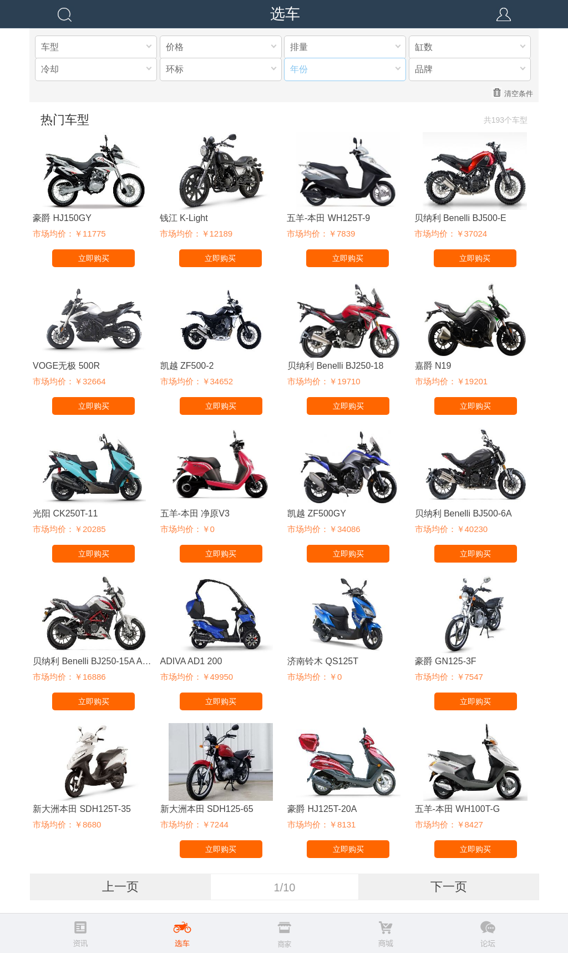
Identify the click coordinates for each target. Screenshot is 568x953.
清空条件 (512, 92)
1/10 (285, 887)
